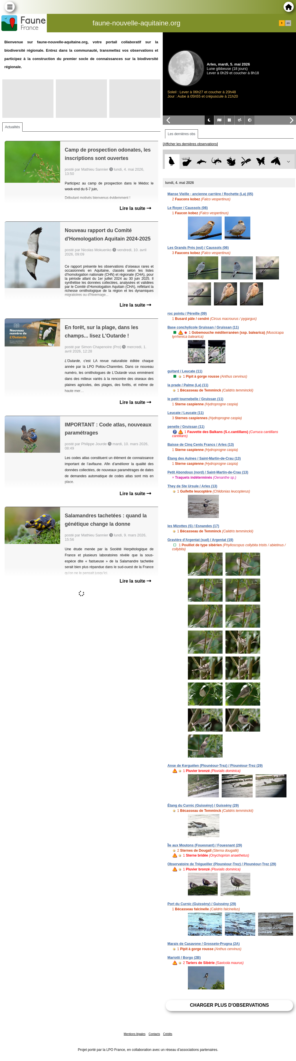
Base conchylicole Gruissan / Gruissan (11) (203, 327)
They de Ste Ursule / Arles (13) (192, 486)
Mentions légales (134, 1034)
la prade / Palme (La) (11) (187, 385)
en (288, 23)
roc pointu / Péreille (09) (187, 314)
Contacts (154, 1034)
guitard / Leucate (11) (184, 371)
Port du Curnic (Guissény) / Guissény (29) (201, 904)
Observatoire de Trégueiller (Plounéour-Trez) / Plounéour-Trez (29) (221, 864)
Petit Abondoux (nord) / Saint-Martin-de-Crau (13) (207, 472)
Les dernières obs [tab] (181, 134)
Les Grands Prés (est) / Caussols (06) (198, 248)
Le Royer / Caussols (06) (187, 208)
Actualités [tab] (12, 127)
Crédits (167, 1034)
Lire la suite (135, 208)
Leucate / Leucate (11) (185, 413)
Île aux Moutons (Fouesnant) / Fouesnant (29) (204, 845)
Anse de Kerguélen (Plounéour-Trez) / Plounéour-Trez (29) (214, 766)
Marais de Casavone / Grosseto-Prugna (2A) (203, 944)
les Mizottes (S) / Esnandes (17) (193, 526)
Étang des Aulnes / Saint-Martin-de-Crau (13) (204, 458)
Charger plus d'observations (229, 1005)
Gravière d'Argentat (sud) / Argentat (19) (200, 540)
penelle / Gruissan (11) (185, 427)
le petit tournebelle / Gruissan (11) (195, 399)
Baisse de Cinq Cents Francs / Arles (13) (200, 445)
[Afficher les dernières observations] (190, 144)
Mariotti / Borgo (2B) (184, 958)
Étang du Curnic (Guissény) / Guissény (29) (203, 805)
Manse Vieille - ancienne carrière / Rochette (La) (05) (210, 194)
